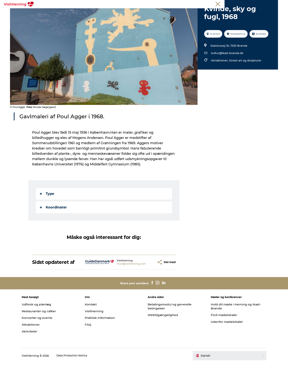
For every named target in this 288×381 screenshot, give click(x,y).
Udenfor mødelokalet (224, 340)
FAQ (90, 342)
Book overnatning (208, 12)
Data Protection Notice (77, 373)
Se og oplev (146, 12)
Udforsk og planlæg (42, 322)
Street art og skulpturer (245, 78)
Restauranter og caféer (45, 329)
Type (47, 212)
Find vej (166, 12)
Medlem (233, 3)
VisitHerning (97, 329)
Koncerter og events (43, 336)
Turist (221, 3)
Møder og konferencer (253, 3)
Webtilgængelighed (163, 333)
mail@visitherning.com (122, 281)
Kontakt (93, 322)
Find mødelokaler (221, 333)
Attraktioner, (220, 78)
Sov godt (183, 12)
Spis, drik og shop (97, 12)
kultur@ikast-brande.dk (227, 71)
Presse (273, 3)
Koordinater (53, 225)
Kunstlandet (124, 12)
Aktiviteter (35, 349)
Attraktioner (36, 342)
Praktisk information (103, 336)
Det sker (73, 12)
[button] (145, 280)
